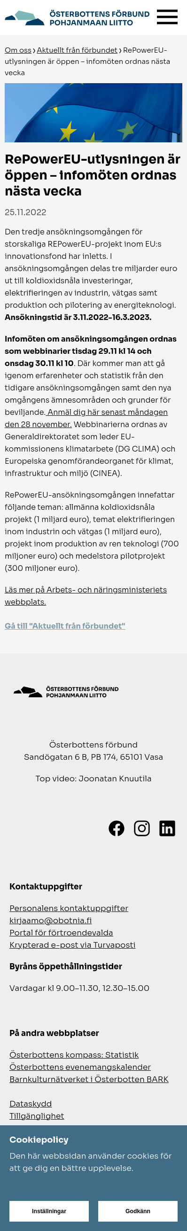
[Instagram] (142, 828)
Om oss (18, 50)
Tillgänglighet (36, 1116)
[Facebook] (116, 828)
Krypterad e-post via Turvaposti (72, 945)
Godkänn (137, 1211)
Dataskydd (30, 1104)
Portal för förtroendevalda (61, 933)
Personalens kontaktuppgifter (68, 908)
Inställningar (49, 1211)
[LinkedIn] (167, 828)
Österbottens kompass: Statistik (74, 1055)
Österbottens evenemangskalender (80, 1067)
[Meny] (167, 15)
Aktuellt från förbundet (77, 50)
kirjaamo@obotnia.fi (50, 921)
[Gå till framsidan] (77, 16)
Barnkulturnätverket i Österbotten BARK (89, 1079)
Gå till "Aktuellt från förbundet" (65, 626)
